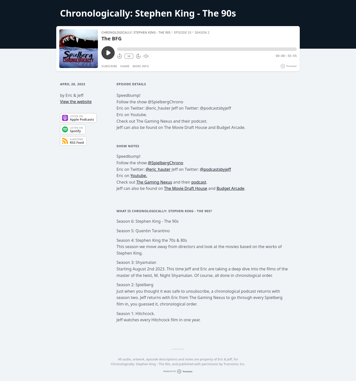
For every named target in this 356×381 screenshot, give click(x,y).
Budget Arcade (230, 188)
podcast (198, 182)
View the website (76, 101)
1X (128, 56)
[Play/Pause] (78, 48)
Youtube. (138, 175)
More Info (141, 66)
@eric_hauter (158, 169)
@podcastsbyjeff (215, 169)
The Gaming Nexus (154, 182)
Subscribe (109, 66)
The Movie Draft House (185, 188)
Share (125, 66)
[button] (207, 49)
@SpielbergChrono (165, 163)
